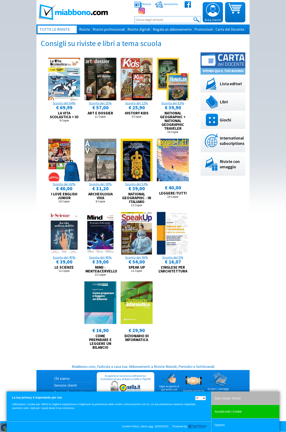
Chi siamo (62, 378)
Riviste (84, 29)
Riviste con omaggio (230, 164)
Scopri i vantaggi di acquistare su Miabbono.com (218, 384)
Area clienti (213, 12)
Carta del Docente (229, 29)
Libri (224, 101)
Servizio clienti (65, 385)
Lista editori (231, 83)
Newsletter (166, 4)
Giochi (225, 119)
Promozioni (203, 29)
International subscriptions (232, 140)
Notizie (142, 4)
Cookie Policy (130, 426)
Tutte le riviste (55, 29)
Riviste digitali (138, 29)
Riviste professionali (108, 29)
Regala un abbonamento (172, 29)
